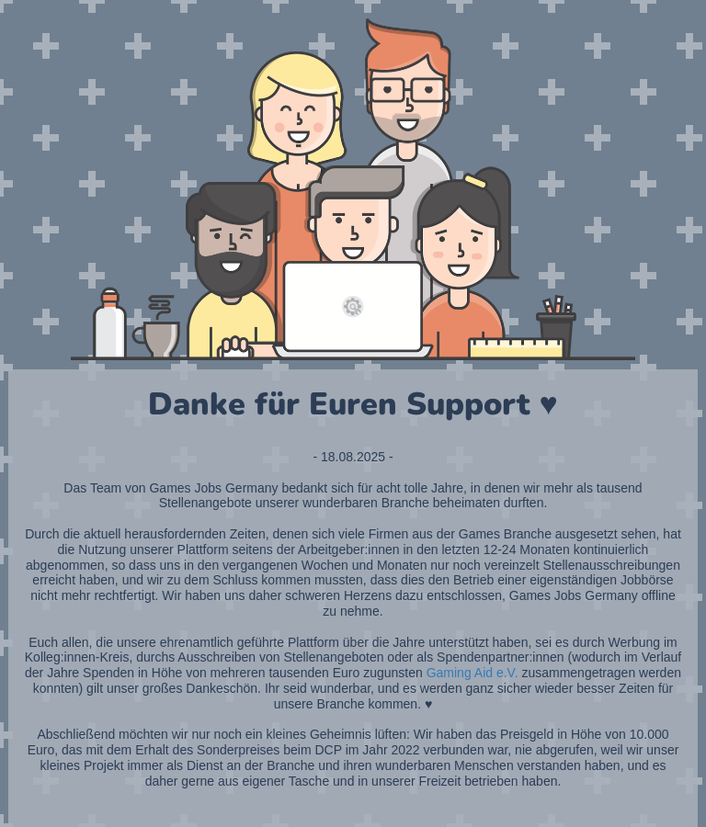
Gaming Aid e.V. (472, 672)
